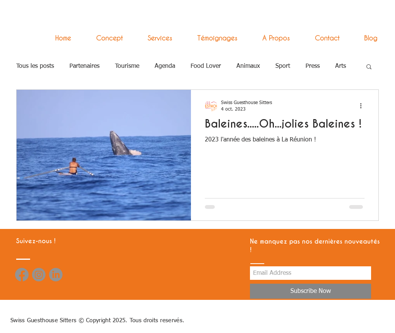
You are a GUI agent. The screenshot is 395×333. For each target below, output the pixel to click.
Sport (282, 66)
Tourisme (127, 66)
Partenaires (84, 66)
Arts (340, 66)
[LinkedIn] (55, 274)
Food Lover (206, 66)
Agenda (165, 66)
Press (313, 66)
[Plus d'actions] (363, 105)
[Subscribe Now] (310, 291)
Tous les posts (35, 66)
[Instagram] (39, 274)
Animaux (248, 66)
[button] (153, 38)
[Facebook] (22, 274)
